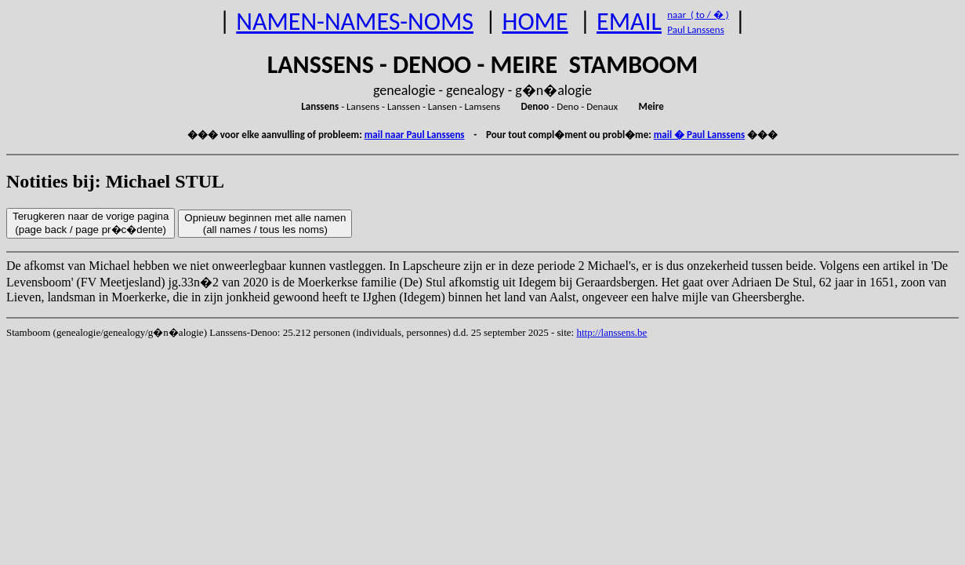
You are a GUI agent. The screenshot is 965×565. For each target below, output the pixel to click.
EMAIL (629, 21)
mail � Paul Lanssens (699, 134)
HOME (535, 21)
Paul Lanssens (695, 29)
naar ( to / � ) (697, 14)
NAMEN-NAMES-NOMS (354, 21)
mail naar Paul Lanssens (415, 134)
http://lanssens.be (611, 332)
